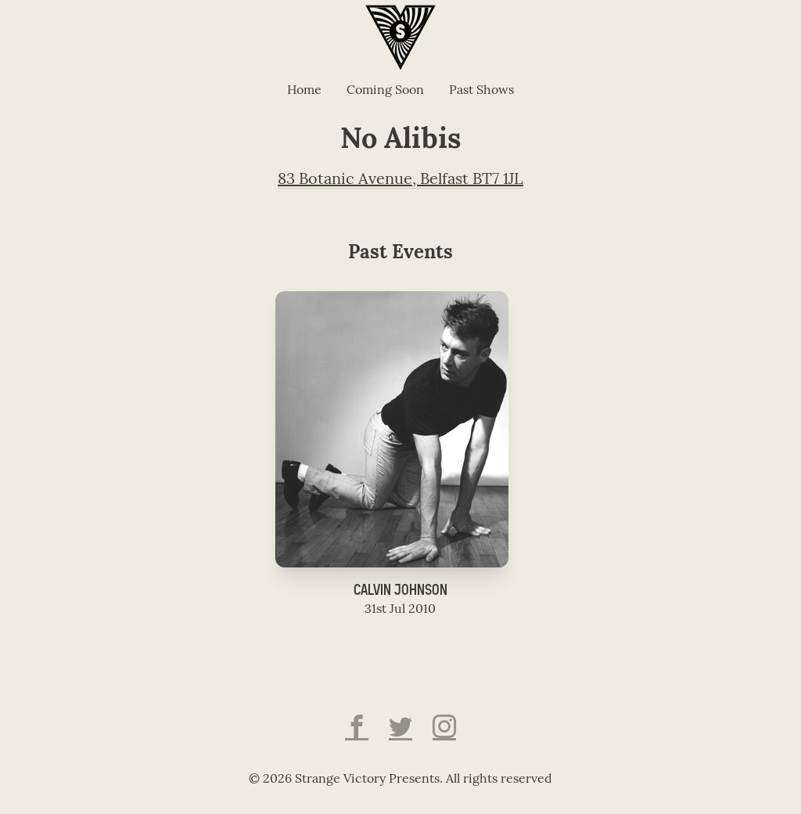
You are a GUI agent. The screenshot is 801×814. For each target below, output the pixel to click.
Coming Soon (385, 91)
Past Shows (481, 91)
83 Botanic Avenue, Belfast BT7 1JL (400, 180)
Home (304, 91)
